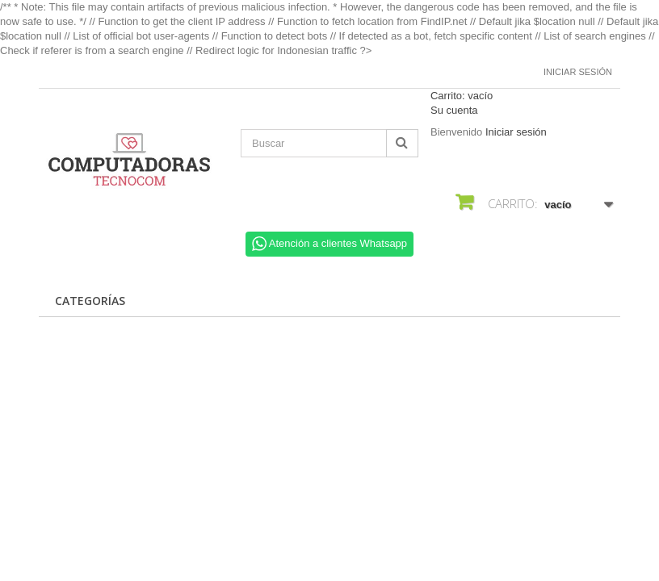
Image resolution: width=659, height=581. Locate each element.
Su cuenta (454, 110)
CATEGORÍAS (90, 300)
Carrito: (461, 96)
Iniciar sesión (578, 72)
